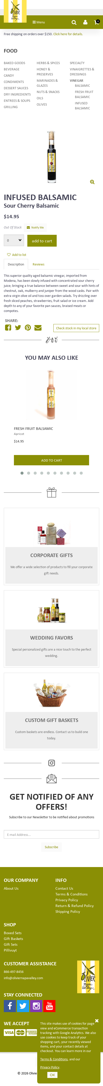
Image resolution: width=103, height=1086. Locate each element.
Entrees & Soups (17, 101)
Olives (42, 105)
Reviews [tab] (38, 265)
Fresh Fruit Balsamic (84, 95)
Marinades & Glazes (47, 84)
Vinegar (76, 81)
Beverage (11, 70)
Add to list (16, 255)
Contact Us (64, 889)
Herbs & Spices (48, 63)
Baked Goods (14, 63)
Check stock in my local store (76, 329)
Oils (40, 99)
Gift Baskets (13, 939)
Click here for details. (68, 35)
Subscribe (51, 848)
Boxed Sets (13, 934)
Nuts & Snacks (48, 92)
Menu (42, 23)
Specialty (77, 63)
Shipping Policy (67, 912)
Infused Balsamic (82, 106)
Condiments (14, 82)
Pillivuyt (10, 951)
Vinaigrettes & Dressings (82, 72)
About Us (11, 889)
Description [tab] (16, 265)
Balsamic (82, 86)
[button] (96, 23)
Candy (9, 76)
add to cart (51, 461)
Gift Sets (10, 945)
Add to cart (42, 242)
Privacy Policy (49, 1067)
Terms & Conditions (54, 1059)
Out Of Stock (13, 228)
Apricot (19, 435)
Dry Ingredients (17, 95)
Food (10, 51)
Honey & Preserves (45, 72)
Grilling (11, 107)
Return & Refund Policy (74, 906)
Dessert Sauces (16, 88)
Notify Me (35, 229)
